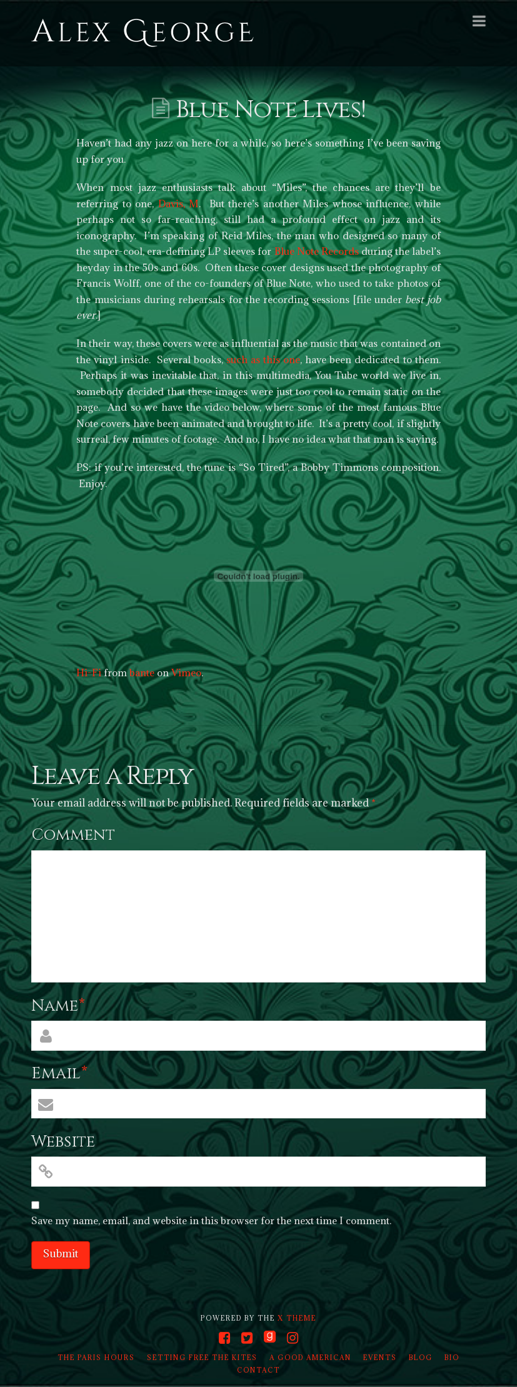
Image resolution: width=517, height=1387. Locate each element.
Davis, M (178, 203)
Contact (258, 1370)
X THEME (297, 1318)
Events (380, 1357)
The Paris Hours (96, 1357)
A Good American (310, 1357)
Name (58, 1006)
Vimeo (186, 672)
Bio (451, 1357)
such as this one (263, 359)
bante (141, 672)
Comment (73, 835)
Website (63, 1142)
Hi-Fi (88, 672)
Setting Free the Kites (202, 1357)
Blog (421, 1357)
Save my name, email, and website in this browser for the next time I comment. (211, 1220)
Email (59, 1074)
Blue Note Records (316, 251)
